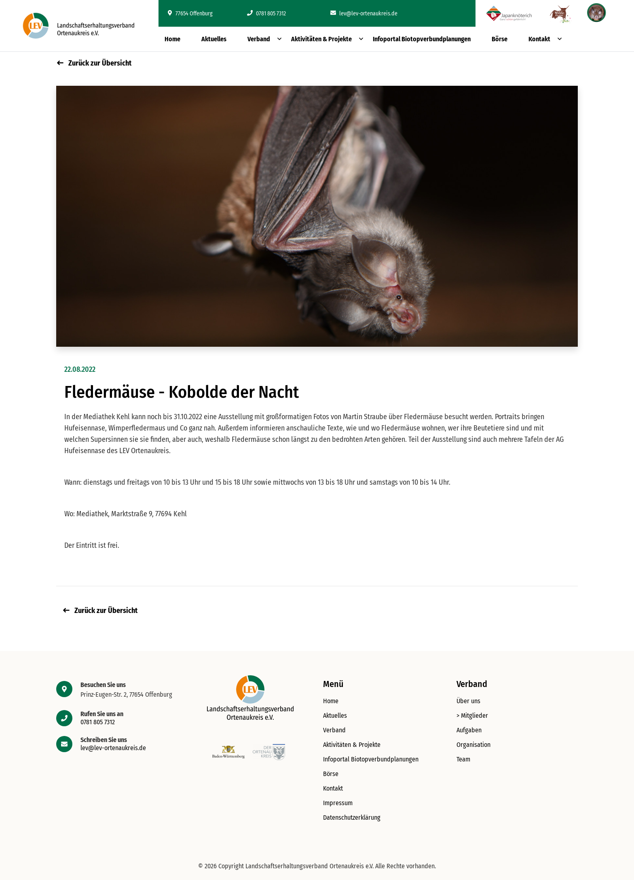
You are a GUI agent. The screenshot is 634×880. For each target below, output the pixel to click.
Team (463, 759)
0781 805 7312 (266, 13)
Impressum (338, 803)
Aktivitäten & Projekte (321, 39)
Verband (258, 39)
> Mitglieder (472, 715)
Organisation (473, 745)
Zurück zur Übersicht (94, 63)
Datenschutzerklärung (351, 817)
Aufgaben (469, 730)
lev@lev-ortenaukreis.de (363, 13)
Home (172, 39)
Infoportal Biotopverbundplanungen (422, 39)
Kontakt (539, 39)
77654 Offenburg (190, 13)
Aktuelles (213, 39)
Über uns (468, 701)
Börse (499, 39)
